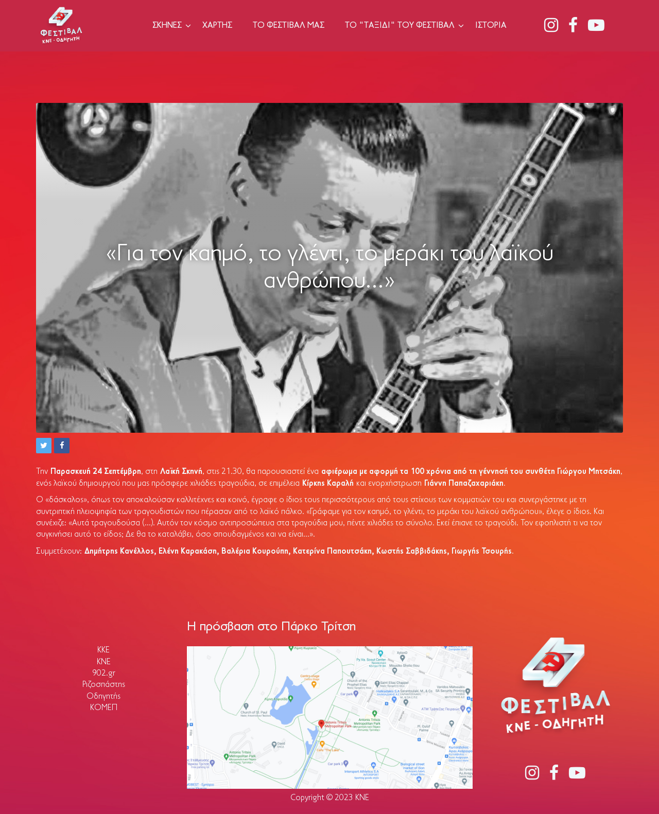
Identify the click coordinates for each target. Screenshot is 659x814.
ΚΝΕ (104, 662)
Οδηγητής (103, 697)
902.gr (103, 673)
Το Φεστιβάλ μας (288, 25)
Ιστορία (491, 25)
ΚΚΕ (103, 650)
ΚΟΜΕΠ (103, 708)
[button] (43, 445)
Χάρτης (217, 25)
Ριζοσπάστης (103, 685)
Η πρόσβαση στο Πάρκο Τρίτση (271, 627)
